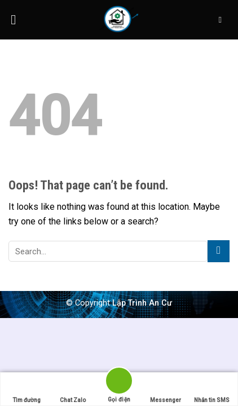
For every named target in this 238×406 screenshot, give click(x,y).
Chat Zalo (73, 389)
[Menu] (17, 19)
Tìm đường (26, 389)
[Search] (222, 19)
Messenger (165, 389)
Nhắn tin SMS (212, 389)
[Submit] (219, 251)
